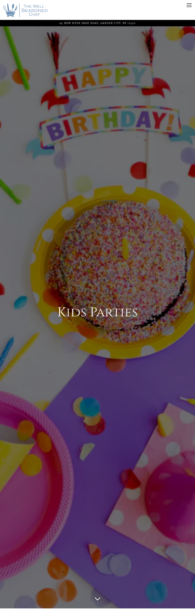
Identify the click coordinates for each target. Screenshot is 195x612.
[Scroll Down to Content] (97, 597)
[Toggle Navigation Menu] (189, 5)
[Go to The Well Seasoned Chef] (97, 23)
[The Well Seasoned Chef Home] (25, 10)
